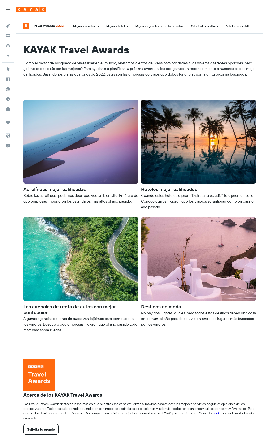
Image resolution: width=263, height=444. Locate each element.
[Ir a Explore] (8, 69)
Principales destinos (204, 26)
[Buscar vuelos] (8, 26)
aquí (216, 413)
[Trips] (8, 122)
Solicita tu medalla (237, 26)
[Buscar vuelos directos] (8, 89)
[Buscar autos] (8, 46)
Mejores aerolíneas (86, 26)
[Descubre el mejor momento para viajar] (8, 99)
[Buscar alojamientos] (8, 36)
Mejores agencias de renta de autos (159, 26)
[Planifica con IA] (8, 55)
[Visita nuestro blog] (8, 79)
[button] (8, 9)
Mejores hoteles (117, 26)
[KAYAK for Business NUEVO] (8, 109)
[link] (41, 429)
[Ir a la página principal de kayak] (31, 9)
